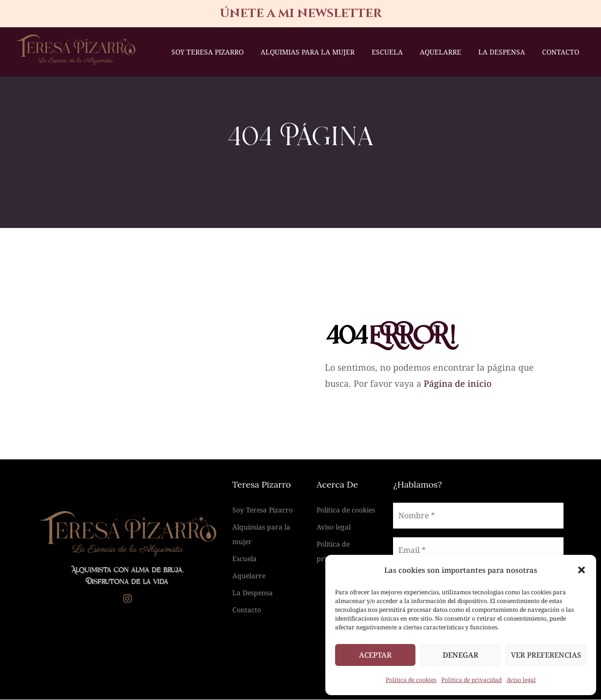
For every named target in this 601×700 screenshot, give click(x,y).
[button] (581, 570)
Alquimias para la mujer (308, 52)
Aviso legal (521, 680)
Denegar (460, 655)
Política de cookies (411, 680)
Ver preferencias (546, 655)
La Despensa (501, 52)
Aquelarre (440, 52)
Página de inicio (457, 384)
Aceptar (375, 655)
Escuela (387, 52)
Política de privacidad (471, 680)
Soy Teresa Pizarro (207, 52)
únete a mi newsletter (301, 13)
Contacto (560, 52)
